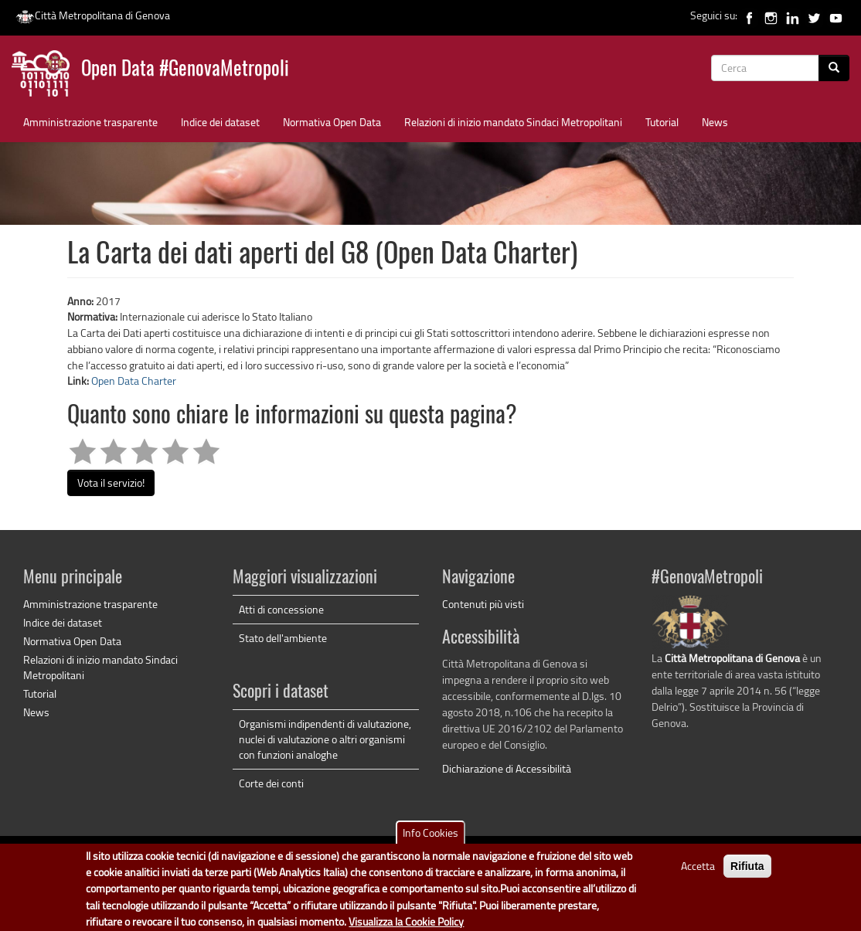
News (715, 121)
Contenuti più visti (483, 603)
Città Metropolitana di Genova (92, 15)
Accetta (698, 872)
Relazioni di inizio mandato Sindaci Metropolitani (513, 121)
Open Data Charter (133, 380)
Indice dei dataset (220, 121)
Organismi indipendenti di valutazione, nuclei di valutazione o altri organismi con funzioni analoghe (325, 739)
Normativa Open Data (332, 121)
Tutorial (662, 121)
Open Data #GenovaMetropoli (185, 70)
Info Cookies (430, 838)
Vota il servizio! (111, 482)
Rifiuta (747, 872)
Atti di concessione (281, 609)
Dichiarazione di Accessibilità (506, 768)
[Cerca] (833, 68)
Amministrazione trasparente (90, 121)
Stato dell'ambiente (283, 637)
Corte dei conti (271, 783)
